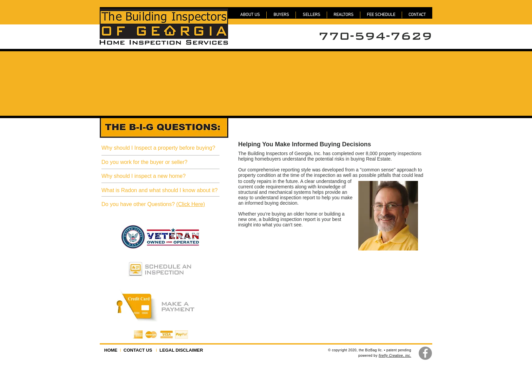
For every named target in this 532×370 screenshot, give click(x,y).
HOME (112, 350)
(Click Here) (190, 204)
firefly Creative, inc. (395, 355)
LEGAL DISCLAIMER (180, 350)
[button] (381, 15)
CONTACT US (138, 350)
